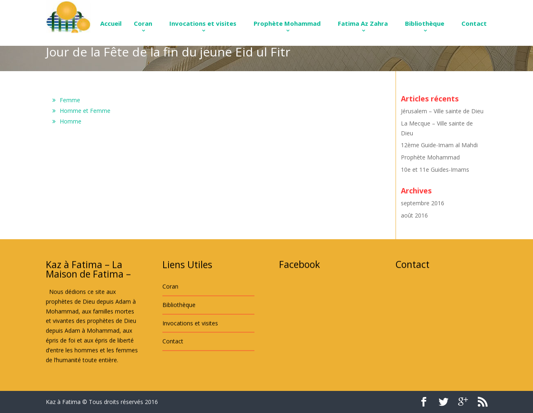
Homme (70, 121)
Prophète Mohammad (287, 23)
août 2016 (414, 215)
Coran (143, 23)
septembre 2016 (422, 203)
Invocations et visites (202, 23)
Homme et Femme (85, 110)
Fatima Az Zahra (363, 23)
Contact (474, 23)
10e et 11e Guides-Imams (435, 169)
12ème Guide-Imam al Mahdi (439, 145)
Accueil (110, 23)
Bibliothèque (424, 23)
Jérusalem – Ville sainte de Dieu (442, 111)
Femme (70, 100)
